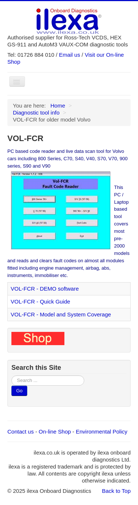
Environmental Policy (101, 431)
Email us (69, 55)
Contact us (20, 431)
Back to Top (116, 491)
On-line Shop (55, 431)
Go (19, 390)
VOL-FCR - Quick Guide (40, 301)
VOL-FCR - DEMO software (45, 288)
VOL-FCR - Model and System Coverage (61, 314)
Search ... (11, 375)
